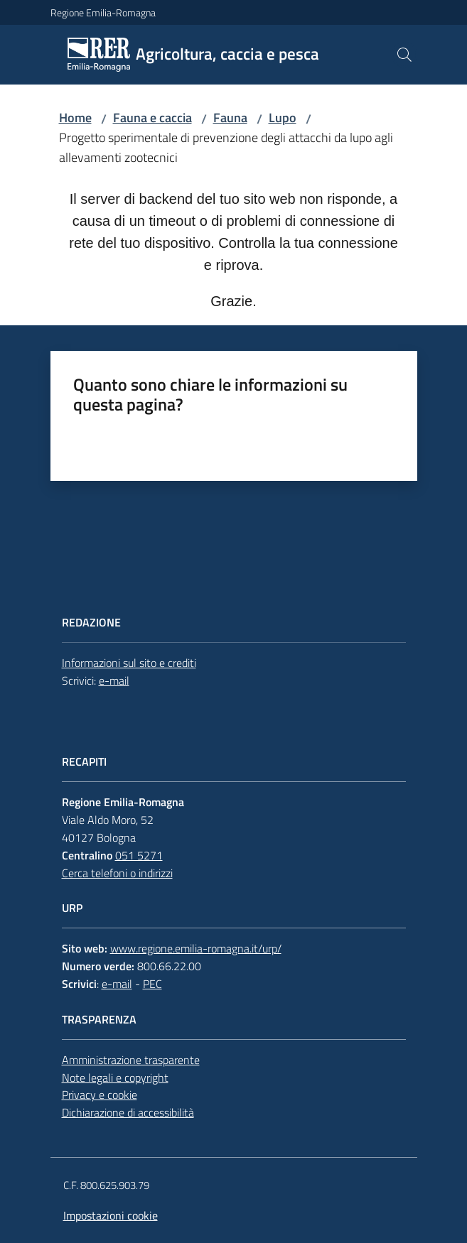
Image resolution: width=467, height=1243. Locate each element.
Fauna (230, 117)
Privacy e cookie (99, 1094)
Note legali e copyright (115, 1077)
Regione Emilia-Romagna (103, 12)
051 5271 (139, 855)
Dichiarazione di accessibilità (128, 1112)
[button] (404, 54)
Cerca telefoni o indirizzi (117, 872)
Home (75, 117)
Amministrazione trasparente (131, 1059)
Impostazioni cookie (110, 1215)
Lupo (282, 117)
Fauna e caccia (152, 117)
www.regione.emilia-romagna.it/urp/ (195, 948)
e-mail (114, 680)
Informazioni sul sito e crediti (129, 662)
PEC (152, 983)
